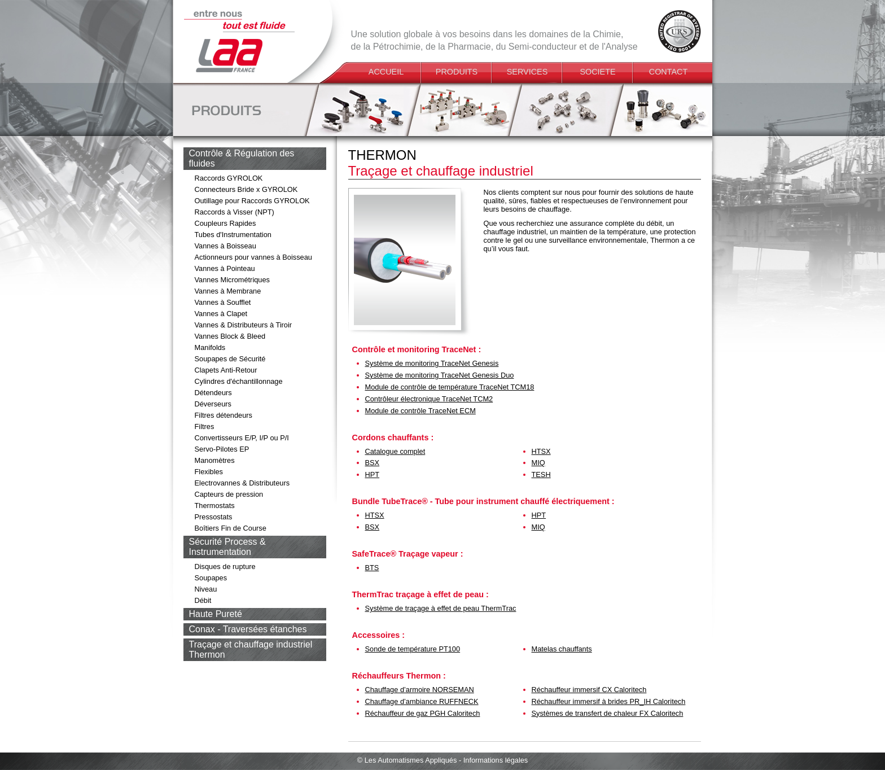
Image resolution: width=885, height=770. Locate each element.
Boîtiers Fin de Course (230, 528)
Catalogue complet (395, 451)
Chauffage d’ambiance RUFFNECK (422, 701)
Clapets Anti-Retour (226, 370)
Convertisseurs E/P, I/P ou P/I (242, 438)
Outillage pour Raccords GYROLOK (252, 200)
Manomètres (215, 460)
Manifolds (210, 347)
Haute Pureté (215, 614)
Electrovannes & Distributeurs (242, 483)
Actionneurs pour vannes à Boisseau (253, 257)
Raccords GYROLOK (229, 178)
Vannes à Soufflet (223, 302)
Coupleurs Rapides (225, 223)
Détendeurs (213, 392)
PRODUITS (456, 71)
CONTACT (668, 71)
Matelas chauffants (562, 649)
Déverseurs (213, 404)
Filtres (204, 426)
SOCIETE (597, 71)
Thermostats (215, 505)
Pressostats (214, 517)
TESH (541, 474)
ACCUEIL (386, 71)
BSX (372, 462)
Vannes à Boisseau (225, 246)
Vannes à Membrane (228, 291)
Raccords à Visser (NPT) (234, 212)
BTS (372, 567)
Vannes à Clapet (221, 313)
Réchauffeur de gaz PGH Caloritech (422, 713)
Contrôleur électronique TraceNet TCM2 (429, 399)
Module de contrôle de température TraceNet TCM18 (449, 387)
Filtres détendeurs (223, 415)
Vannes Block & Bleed (230, 336)
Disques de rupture (225, 566)
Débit (203, 600)
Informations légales (495, 760)
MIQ (538, 462)
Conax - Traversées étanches (248, 629)
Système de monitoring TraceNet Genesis (432, 363)
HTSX (541, 451)
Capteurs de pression (229, 494)
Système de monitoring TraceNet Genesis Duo (439, 375)
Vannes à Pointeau (225, 268)
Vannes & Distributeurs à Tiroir (243, 325)
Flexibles (209, 471)
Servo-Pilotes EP (222, 449)
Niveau (206, 589)
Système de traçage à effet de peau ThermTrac (440, 608)
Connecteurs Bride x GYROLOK (246, 189)
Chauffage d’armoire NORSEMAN (419, 689)
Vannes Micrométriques (232, 279)
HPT (372, 474)
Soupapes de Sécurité (230, 359)
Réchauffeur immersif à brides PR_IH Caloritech (609, 701)
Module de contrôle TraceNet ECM (420, 410)
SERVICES (527, 71)
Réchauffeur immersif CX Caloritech (589, 689)
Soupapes (211, 578)
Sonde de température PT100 (413, 649)
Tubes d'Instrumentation (233, 234)
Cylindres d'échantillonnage (239, 381)
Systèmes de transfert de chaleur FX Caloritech (608, 713)
